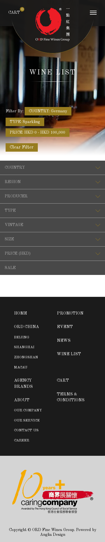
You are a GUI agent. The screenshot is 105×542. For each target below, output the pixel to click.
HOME (20, 313)
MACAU (20, 367)
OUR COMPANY (28, 410)
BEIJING (21, 337)
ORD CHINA (26, 327)
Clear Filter (22, 147)
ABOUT (21, 400)
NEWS (64, 341)
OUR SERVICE (27, 420)
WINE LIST (69, 354)
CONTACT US (26, 430)
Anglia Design (52, 535)
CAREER (21, 440)
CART (14, 12)
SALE (10, 268)
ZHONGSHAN (26, 357)
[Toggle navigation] (93, 14)
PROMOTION (70, 313)
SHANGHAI (24, 347)
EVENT (65, 327)
